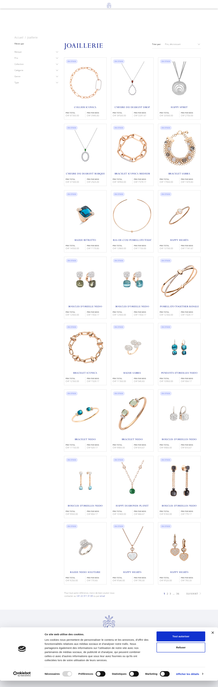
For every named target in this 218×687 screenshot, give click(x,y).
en (20, 13)
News (156, 22)
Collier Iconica (85, 107)
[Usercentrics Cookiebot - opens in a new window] (22, 680)
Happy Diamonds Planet (132, 506)
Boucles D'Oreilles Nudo (85, 506)
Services (115, 22)
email (102, 596)
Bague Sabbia (132, 373)
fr (13, 13)
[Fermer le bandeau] (213, 639)
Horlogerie (66, 22)
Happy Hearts (179, 240)
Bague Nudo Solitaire (85, 572)
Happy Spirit (179, 107)
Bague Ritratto (85, 240)
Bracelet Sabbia (179, 174)
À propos (137, 22)
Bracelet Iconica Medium (132, 174)
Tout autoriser (180, 642)
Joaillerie (92, 22)
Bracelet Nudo (85, 439)
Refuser (181, 653)
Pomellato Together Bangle (179, 306)
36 (178, 593)
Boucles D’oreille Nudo (85, 306)
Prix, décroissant (183, 44)
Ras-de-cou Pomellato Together (132, 240)
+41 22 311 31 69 (84, 596)
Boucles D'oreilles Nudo (179, 439)
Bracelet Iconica (85, 373)
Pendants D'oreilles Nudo (179, 373)
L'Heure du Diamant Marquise (85, 174)
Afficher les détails (187, 680)
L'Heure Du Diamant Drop (132, 107)
